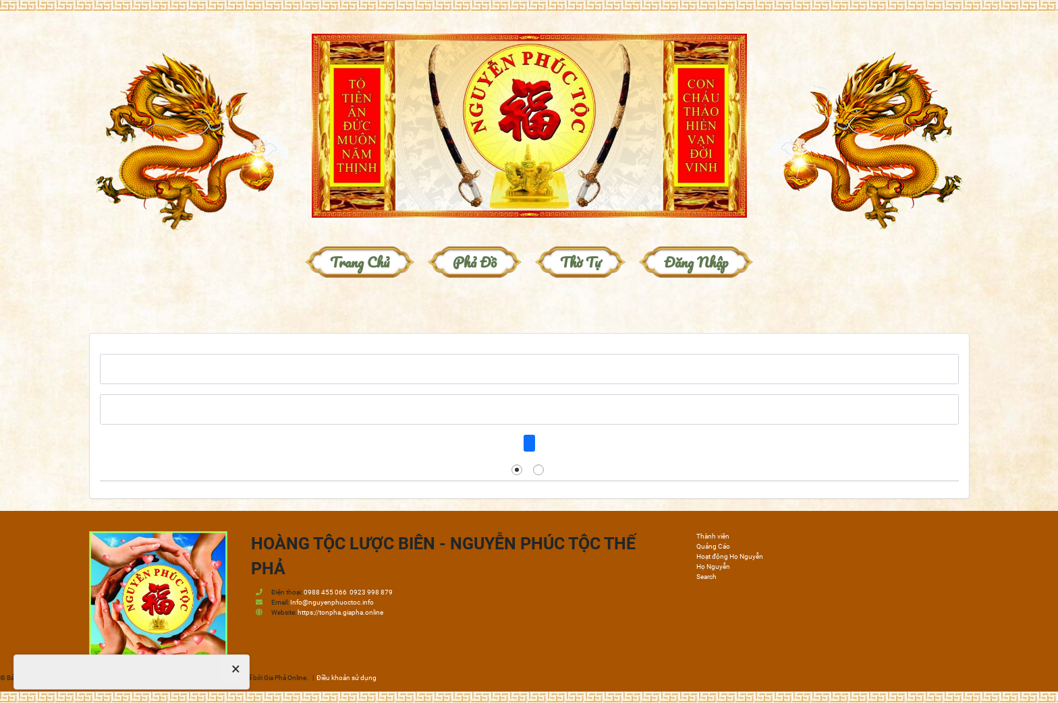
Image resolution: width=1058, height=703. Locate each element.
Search (706, 576)
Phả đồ (475, 262)
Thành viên (712, 536)
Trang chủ (359, 262)
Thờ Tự (580, 262)
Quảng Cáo (713, 546)
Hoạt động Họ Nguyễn (729, 556)
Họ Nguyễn (713, 566)
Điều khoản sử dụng (346, 677)
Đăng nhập (696, 262)
